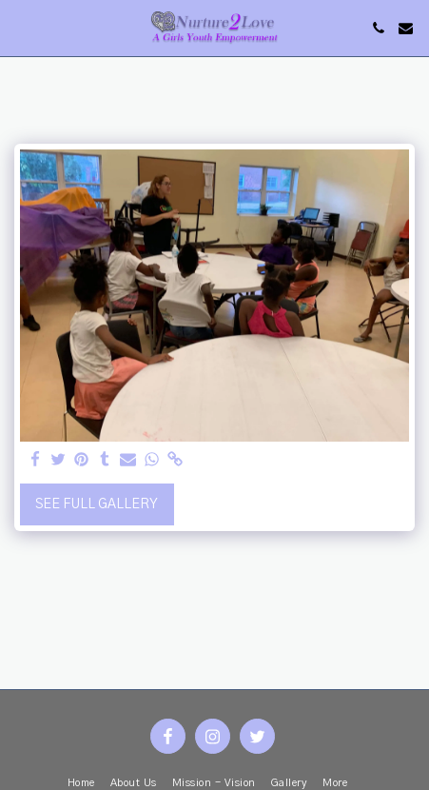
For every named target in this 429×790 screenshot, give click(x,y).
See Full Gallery (96, 504)
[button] (21, 27)
